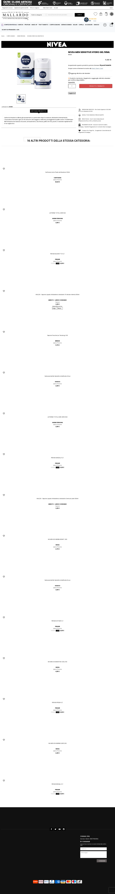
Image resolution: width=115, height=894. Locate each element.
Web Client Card (46, 8)
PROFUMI (27, 24)
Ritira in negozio (34, 8)
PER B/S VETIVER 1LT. (58, 621)
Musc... (60, 308)
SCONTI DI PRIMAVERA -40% (10, 29)
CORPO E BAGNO (55, 24)
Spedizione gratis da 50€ (21, 8)
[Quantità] (72, 86)
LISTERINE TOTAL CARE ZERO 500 (57, 417)
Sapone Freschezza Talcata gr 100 (57, 335)
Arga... (55, 308)
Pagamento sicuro (7, 8)
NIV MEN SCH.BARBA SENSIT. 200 (57, 539)
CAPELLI (81, 24)
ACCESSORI (88, 24)
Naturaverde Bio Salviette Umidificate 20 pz (57, 376)
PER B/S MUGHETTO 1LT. (57, 254)
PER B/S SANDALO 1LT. (57, 458)
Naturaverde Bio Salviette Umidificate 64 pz (57, 580)
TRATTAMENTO (43, 24)
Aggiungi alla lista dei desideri (79, 73)
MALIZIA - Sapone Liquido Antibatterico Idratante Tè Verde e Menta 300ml (57, 294)
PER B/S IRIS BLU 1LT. (57, 784)
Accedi (56, 8)
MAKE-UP (34, 24)
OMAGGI (96, 24)
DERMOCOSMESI (66, 24)
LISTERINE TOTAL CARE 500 (57, 213)
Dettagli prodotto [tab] (38, 111)
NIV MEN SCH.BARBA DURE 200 (58, 743)
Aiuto (111, 8)
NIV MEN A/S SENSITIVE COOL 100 (57, 662)
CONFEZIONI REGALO (10, 24)
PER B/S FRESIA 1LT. (57, 702)
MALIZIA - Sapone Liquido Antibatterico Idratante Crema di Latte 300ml (57, 498)
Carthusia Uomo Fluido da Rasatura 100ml (57, 172)
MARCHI (20, 24)
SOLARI (75, 24)
